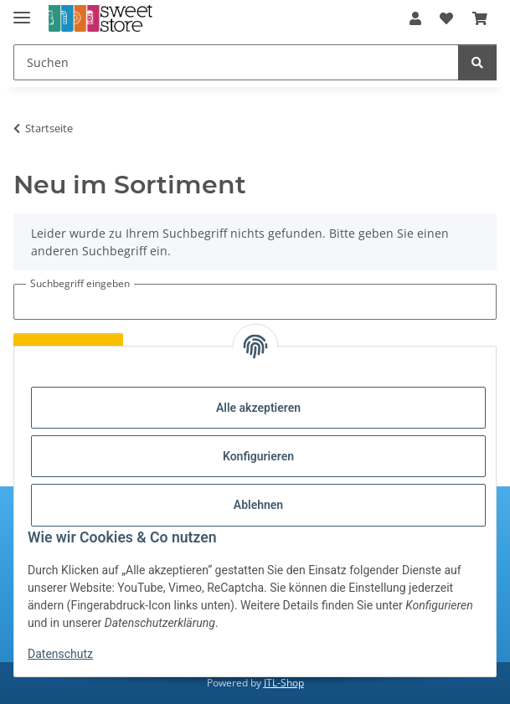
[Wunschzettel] (446, 18)
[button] (415, 18)
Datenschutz (60, 653)
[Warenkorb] (480, 18)
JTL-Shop (284, 683)
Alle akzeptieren (258, 407)
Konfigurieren (258, 456)
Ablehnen (258, 504)
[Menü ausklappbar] (21, 10)
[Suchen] (236, 62)
